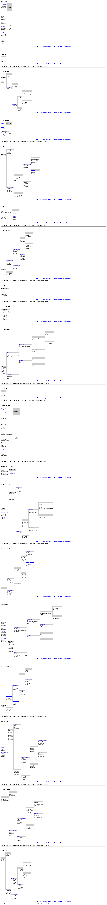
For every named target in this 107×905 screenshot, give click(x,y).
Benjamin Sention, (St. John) (36, 336)
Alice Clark (8, 87)
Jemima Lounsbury (24, 100)
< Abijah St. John (3, 123)
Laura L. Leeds (8, 889)
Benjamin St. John (21, 344)
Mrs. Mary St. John (34, 349)
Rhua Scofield (22, 254)
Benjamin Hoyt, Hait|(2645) (27, 164)
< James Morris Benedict (4, 638)
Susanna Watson (20, 884)
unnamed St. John (3, 134)
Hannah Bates (23, 775)
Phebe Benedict (31, 527)
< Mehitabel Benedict (3, 426)
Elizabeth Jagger (25, 181)
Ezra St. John (22, 556)
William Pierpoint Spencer (12, 473)
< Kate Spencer (3, 469)
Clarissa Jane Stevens (10, 590)
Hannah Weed (33, 170)
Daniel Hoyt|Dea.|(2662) (42, 502)
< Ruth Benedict (3, 627)
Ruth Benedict (3, 394)
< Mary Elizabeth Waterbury (4, 512)
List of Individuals (58, 46)
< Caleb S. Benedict (3, 631)
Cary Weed (2, 370)
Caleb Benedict (15, 436)
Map (53, 46)
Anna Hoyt (14, 216)
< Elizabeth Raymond (3, 11)
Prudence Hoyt (14, 104)
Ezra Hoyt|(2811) (31, 509)
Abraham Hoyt (20, 96)
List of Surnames (67, 46)
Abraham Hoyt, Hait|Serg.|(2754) (25, 757)
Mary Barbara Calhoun (16, 265)
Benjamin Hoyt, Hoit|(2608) (42, 740)
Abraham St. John (18, 487)
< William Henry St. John (4, 752)
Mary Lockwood (24, 535)
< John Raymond (3, 26)
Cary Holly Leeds (25, 862)
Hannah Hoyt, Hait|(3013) (10, 187)
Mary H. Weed (9, 374)
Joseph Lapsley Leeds (14, 878)
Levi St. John (2, 127)
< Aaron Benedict (3, 444)
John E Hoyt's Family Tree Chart (43, 46)
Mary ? (2, 80)
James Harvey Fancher (4, 293)
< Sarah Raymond (3, 32)
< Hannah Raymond (3, 21)
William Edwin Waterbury (4, 507)
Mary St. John (2, 747)
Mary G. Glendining (14, 894)
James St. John (9, 149)
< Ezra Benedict (3, 416)
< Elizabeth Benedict (3, 412)
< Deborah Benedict (3, 408)
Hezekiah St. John (9, 352)
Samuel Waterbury (3, 517)
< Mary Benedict (3, 422)
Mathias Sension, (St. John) (48, 331)
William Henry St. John (16, 249)
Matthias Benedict (3, 449)
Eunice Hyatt (21, 360)
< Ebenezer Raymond (3, 4)
